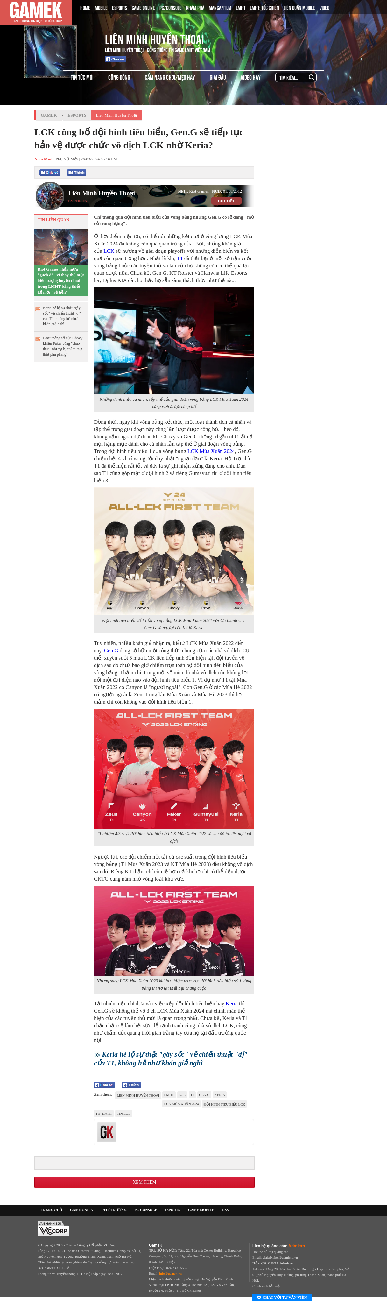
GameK (49, 115)
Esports (77, 115)
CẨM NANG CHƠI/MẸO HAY (170, 77)
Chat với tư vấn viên (282, 1297)
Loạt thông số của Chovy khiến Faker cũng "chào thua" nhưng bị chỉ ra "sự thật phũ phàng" (62, 346)
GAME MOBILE (201, 1210)
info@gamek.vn (170, 1273)
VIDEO (324, 7)
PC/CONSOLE (170, 7)
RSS (225, 1210)
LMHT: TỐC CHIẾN (264, 7)
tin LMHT (103, 1113)
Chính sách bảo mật (266, 1286)
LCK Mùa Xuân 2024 (211, 451)
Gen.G (111, 650)
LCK (108, 251)
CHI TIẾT (226, 201)
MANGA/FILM (220, 7)
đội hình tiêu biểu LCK (224, 1104)
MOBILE (101, 7)
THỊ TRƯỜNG (114, 1210)
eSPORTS (172, 1210)
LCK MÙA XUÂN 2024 (181, 1104)
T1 (180, 258)
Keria (232, 1004)
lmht (169, 1095)
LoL (182, 1095)
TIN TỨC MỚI (82, 77)
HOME (85, 7)
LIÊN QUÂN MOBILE (299, 7)
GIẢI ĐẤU (218, 77)
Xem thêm (144, 1182)
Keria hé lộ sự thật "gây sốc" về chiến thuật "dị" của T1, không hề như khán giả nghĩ (62, 316)
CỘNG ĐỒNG (119, 77)
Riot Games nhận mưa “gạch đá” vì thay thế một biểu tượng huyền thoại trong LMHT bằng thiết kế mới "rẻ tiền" (61, 280)
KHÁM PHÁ (195, 7)
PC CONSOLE (146, 1210)
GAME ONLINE (143, 7)
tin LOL (123, 1113)
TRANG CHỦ (51, 1210)
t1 (192, 1095)
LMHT (240, 7)
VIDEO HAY (251, 77)
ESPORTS (119, 7)
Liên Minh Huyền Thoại (154, 38)
